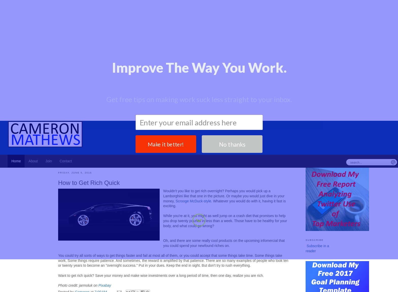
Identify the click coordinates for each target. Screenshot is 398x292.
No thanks (232, 72)
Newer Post (67, 284)
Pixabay (104, 259)
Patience (82, 272)
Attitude (71, 272)
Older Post (282, 284)
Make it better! (166, 72)
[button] (199, 27)
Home (175, 284)
